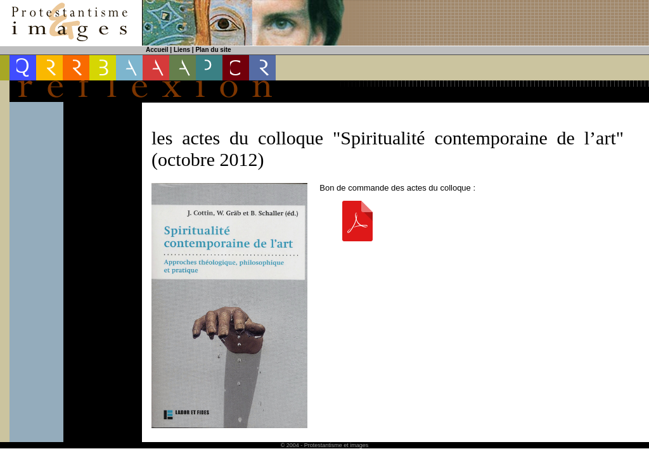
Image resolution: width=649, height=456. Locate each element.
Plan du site (213, 49)
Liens (182, 49)
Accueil (157, 49)
